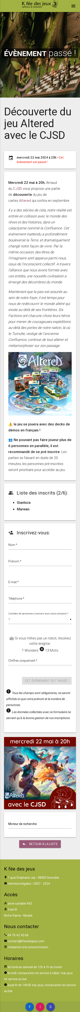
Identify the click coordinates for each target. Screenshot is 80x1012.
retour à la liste (40, 844)
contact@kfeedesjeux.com (26, 941)
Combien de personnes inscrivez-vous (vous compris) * (38, 613)
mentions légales (19, 884)
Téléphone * (16, 598)
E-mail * (13, 582)
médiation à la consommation (28, 947)
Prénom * (14, 561)
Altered (25, 200)
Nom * (12, 545)
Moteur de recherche (22, 824)
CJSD (17, 188)
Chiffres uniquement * (22, 661)
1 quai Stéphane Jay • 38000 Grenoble (33, 878)
